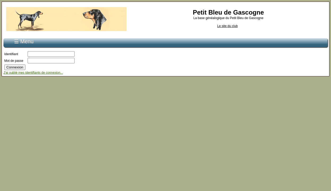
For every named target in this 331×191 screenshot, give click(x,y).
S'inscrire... (45, 39)
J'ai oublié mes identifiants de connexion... (33, 70)
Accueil (26, 39)
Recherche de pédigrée (98, 39)
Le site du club (227, 26)
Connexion (68, 39)
